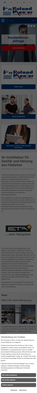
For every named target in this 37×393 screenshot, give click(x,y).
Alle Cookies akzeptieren (9, 375)
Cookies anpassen (7, 385)
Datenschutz (23, 390)
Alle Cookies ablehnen (8, 380)
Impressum (13, 390)
